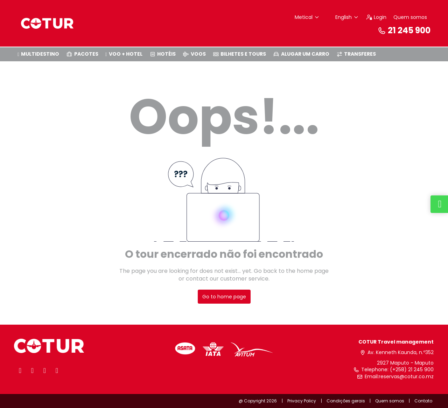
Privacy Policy (301, 401)
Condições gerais (346, 401)
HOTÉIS (162, 53)
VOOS (194, 53)
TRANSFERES (356, 53)
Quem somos (410, 17)
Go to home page (224, 296)
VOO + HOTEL (123, 53)
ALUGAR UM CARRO (301, 53)
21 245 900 (403, 30)
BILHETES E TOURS (239, 53)
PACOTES (82, 53)
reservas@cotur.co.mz (406, 376)
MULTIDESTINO (38, 53)
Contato (423, 401)
